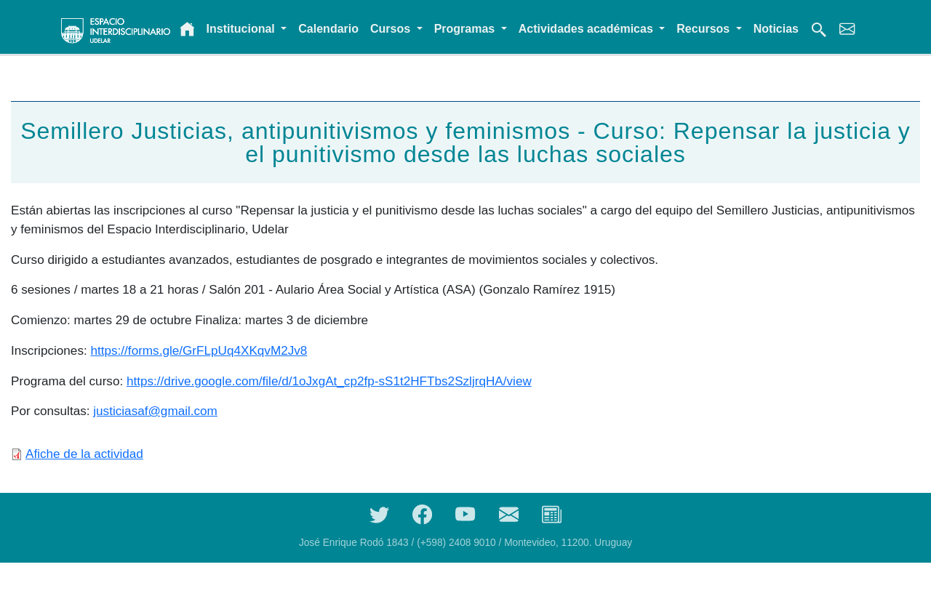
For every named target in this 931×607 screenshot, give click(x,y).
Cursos (392, 29)
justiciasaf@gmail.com (155, 410)
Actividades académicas (587, 29)
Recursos (704, 29)
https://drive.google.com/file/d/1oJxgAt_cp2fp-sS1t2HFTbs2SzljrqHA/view (329, 381)
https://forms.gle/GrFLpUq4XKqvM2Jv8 (198, 350)
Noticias (776, 29)
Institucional (243, 29)
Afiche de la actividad (84, 453)
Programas (466, 29)
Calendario (328, 29)
